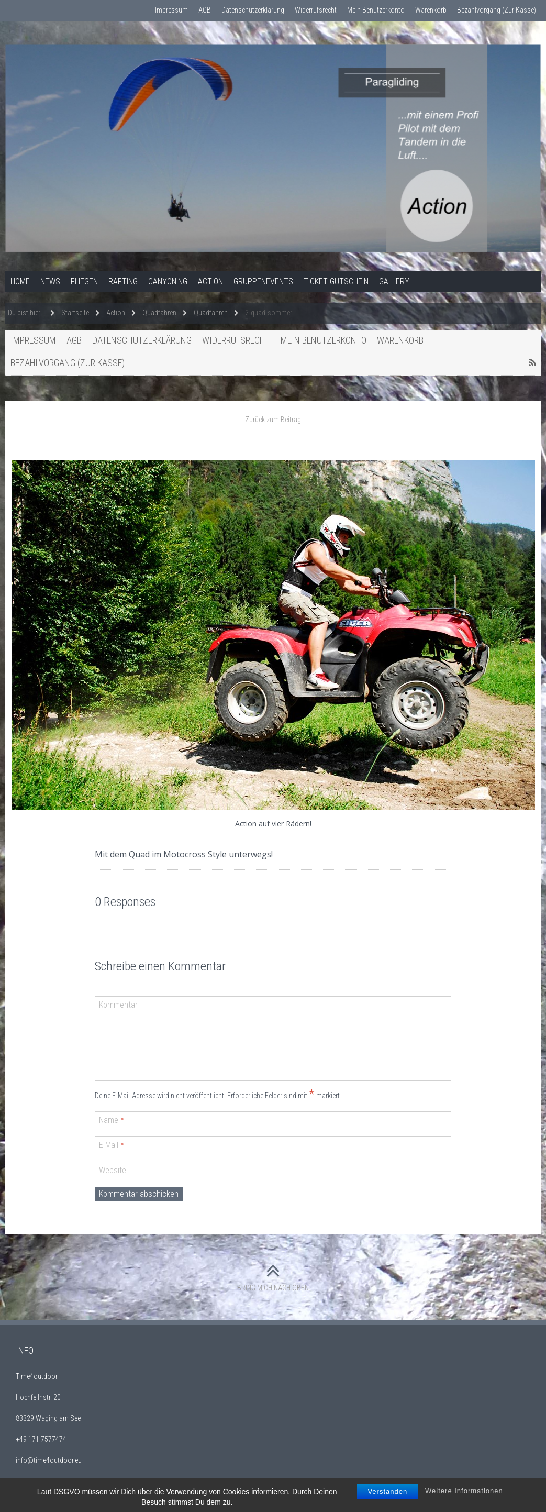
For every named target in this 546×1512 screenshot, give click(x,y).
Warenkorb (431, 10)
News (50, 281)
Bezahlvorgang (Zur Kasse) (496, 10)
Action (210, 281)
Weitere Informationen (464, 1502)
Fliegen (84, 281)
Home (20, 281)
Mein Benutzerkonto (376, 10)
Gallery (394, 281)
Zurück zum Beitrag (273, 419)
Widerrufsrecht (316, 10)
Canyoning (167, 281)
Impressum (171, 10)
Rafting (123, 281)
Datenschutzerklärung (252, 10)
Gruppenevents (263, 281)
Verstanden (387, 1502)
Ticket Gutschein (336, 281)
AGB (204, 10)
